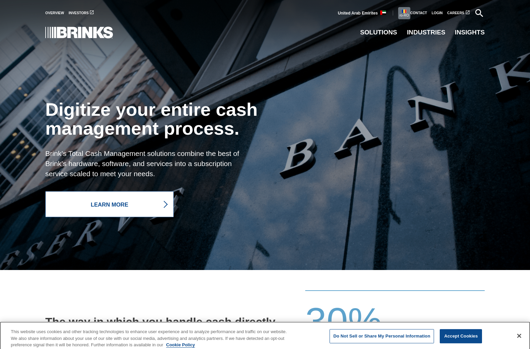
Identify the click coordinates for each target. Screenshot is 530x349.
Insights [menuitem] (470, 32)
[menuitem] (57, 13)
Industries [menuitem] (426, 32)
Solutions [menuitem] (378, 32)
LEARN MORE (109, 204)
